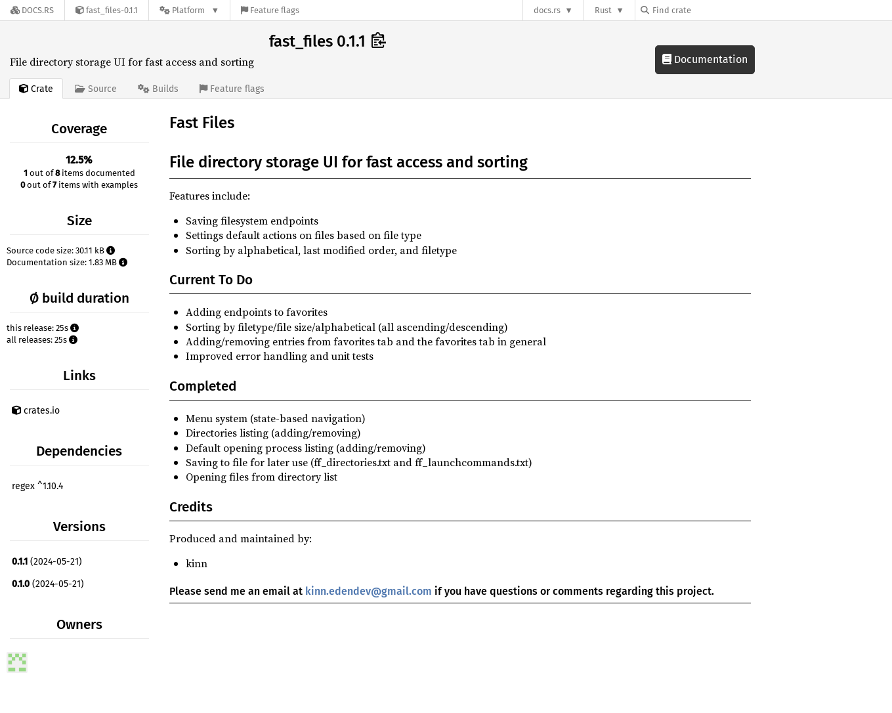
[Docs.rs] (32, 10)
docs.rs (547, 10)
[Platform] (189, 10)
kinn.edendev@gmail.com (368, 591)
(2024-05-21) (47, 561)
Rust (603, 10)
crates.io (36, 410)
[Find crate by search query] (706, 10)
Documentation (705, 59)
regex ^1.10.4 (37, 486)
